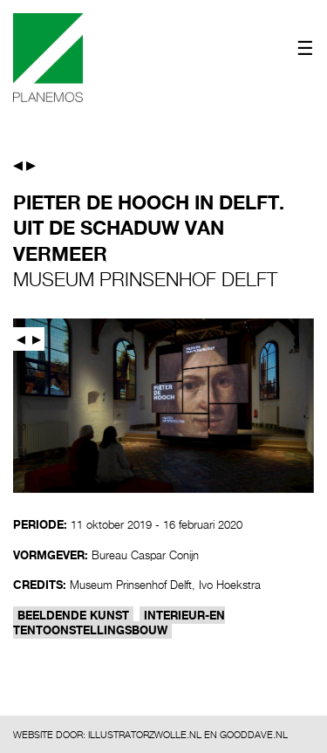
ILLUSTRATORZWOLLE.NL (144, 734)
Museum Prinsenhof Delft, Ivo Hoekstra (165, 585)
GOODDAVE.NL (254, 734)
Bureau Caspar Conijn (145, 555)
